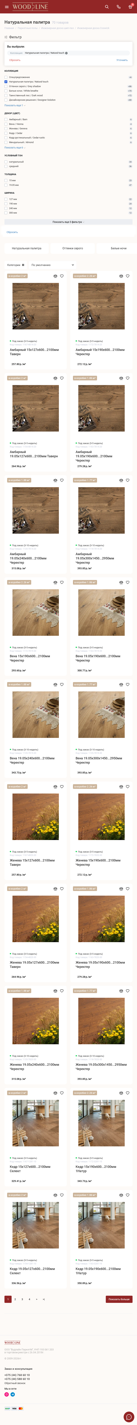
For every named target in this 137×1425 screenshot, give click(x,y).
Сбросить (15, 60)
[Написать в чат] (129, 1417)
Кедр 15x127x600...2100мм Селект (30, 1169)
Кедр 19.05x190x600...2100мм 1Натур (98, 1271)
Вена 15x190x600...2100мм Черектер (30, 658)
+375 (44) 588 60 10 (17, 1379)
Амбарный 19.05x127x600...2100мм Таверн (34, 454)
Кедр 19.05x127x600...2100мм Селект (32, 1271)
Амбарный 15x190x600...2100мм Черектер (100, 352)
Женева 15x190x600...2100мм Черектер (98, 862)
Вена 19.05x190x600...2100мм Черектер (98, 658)
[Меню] (6, 6)
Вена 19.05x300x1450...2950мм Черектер (99, 760)
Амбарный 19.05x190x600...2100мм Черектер (94, 456)
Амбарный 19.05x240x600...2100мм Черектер (28, 558)
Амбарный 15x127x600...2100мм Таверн (34, 352)
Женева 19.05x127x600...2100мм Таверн (34, 965)
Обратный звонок (15, 1383)
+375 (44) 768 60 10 (17, 1375)
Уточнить (122, 60)
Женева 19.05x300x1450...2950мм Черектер (101, 1067)
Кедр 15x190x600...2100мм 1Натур (96, 1169)
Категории (15, 265)
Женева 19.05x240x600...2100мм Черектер (34, 1067)
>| (44, 1299)
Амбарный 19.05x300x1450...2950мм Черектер (95, 558)
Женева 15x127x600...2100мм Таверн (32, 862)
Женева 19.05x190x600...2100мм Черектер (100, 965)
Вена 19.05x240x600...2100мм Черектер (32, 760)
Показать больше (119, 1299)
